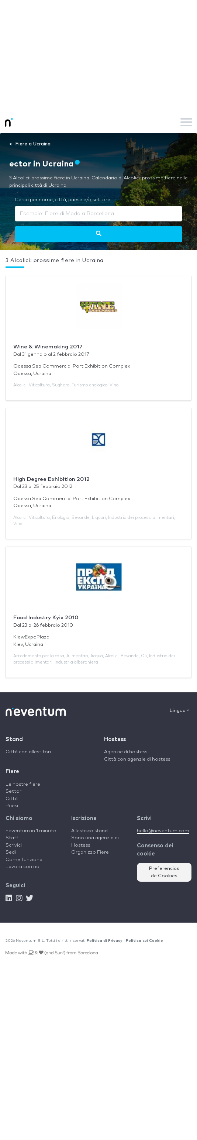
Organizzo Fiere (90, 852)
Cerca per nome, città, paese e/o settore (62, 199)
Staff (12, 838)
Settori (14, 791)
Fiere (12, 771)
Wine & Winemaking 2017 (48, 346)
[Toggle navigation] (186, 122)
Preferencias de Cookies (164, 872)
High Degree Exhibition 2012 (51, 479)
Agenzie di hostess (125, 752)
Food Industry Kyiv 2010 (46, 617)
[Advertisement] (98, 55)
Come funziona (24, 859)
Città (12, 798)
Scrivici (14, 845)
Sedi (11, 852)
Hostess (115, 739)
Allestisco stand (89, 831)
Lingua (179, 710)
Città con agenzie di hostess (137, 759)
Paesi (12, 805)
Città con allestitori (28, 752)
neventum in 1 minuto (31, 831)
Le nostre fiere (23, 784)
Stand (14, 739)
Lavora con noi (23, 866)
